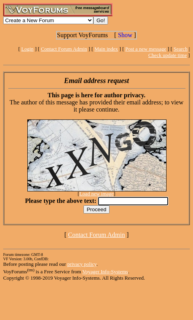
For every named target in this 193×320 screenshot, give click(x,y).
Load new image (96, 194)
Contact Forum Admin (64, 49)
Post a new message (146, 49)
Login (27, 49)
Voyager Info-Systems (105, 272)
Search (180, 49)
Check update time (167, 55)
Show (125, 35)
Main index (106, 49)
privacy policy (81, 264)
